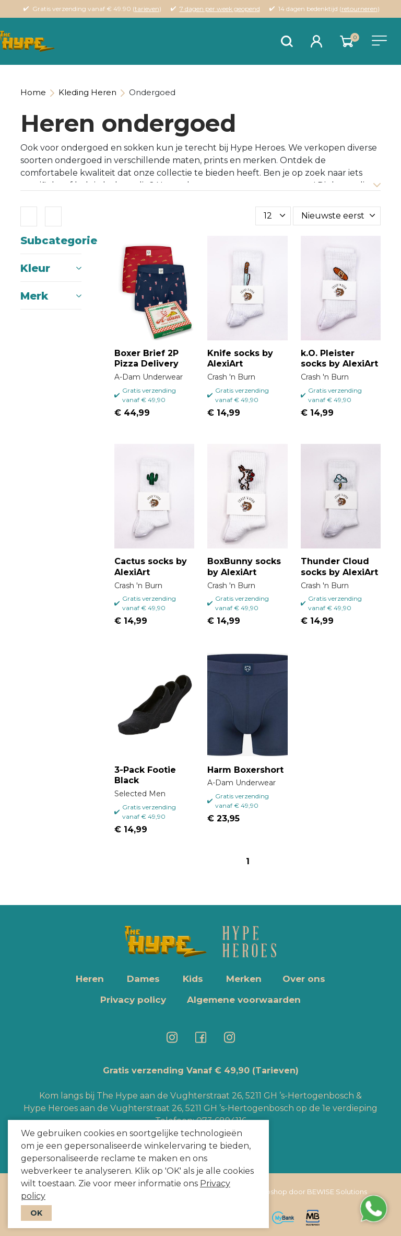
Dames (143, 979)
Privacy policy (133, 999)
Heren (90, 979)
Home (33, 92)
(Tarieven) (275, 1070)
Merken (244, 979)
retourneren (359, 9)
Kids (193, 979)
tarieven (147, 9)
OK (36, 1213)
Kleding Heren (87, 92)
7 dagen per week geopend (220, 9)
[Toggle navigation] (379, 40)
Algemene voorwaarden (244, 999)
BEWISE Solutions (337, 1191)
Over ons (303, 979)
